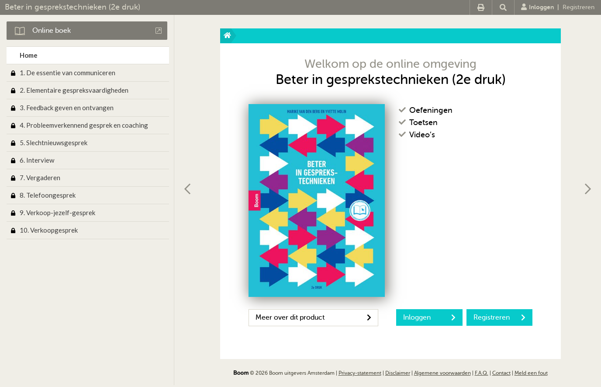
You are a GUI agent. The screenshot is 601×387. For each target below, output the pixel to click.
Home (29, 55)
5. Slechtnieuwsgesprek (53, 142)
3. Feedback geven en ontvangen (67, 108)
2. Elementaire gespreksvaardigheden (74, 90)
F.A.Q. (481, 373)
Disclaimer (397, 373)
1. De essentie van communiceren (67, 73)
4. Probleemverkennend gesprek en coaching (84, 125)
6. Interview (37, 160)
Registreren (578, 7)
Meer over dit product (313, 317)
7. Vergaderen (40, 177)
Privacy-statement (359, 373)
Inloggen (537, 6)
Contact (501, 373)
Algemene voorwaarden (442, 373)
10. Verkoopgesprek (49, 230)
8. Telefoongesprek (48, 195)
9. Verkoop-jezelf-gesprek (57, 212)
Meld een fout (531, 373)
